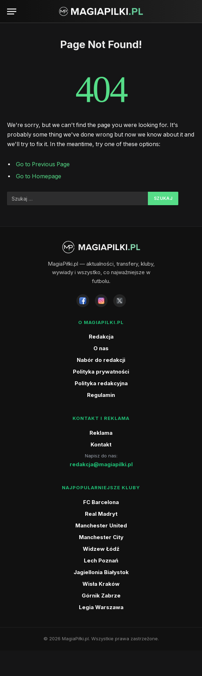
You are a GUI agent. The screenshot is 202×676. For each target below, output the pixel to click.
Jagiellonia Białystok (101, 572)
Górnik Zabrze (101, 595)
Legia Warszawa (101, 607)
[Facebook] (82, 300)
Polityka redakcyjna (101, 383)
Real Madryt (101, 513)
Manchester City (101, 537)
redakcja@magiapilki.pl (101, 464)
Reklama (101, 432)
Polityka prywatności (101, 371)
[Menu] (11, 11)
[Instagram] (101, 300)
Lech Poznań (101, 560)
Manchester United (101, 525)
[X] (119, 300)
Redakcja (101, 336)
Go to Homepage (38, 176)
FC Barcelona (101, 502)
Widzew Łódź (101, 548)
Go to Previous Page (43, 164)
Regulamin (101, 395)
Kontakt (101, 444)
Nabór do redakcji (101, 360)
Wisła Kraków (101, 583)
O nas (101, 348)
